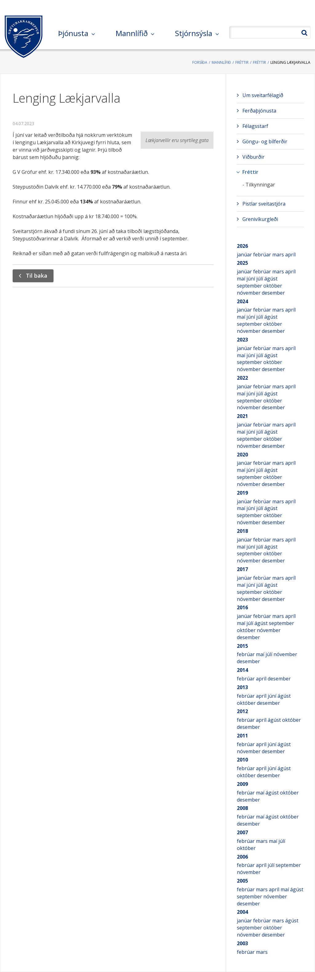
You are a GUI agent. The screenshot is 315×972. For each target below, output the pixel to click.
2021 (242, 416)
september (250, 285)
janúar (245, 254)
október (272, 285)
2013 (242, 687)
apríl (290, 254)
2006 (242, 856)
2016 (242, 607)
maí (241, 278)
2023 (242, 339)
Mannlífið (221, 62)
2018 (242, 531)
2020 (242, 454)
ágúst (270, 278)
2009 (242, 784)
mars (278, 254)
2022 (242, 377)
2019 (242, 492)
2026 (242, 246)
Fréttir (242, 62)
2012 (242, 711)
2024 (242, 301)
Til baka (36, 275)
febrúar (262, 254)
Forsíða (199, 62)
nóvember (249, 292)
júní (251, 278)
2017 (242, 569)
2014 (242, 670)
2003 (242, 943)
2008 (242, 808)
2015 (242, 646)
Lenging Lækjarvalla (290, 62)
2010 (242, 759)
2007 (242, 832)
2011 (242, 735)
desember (273, 292)
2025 (242, 262)
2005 (242, 880)
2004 (242, 912)
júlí (260, 278)
